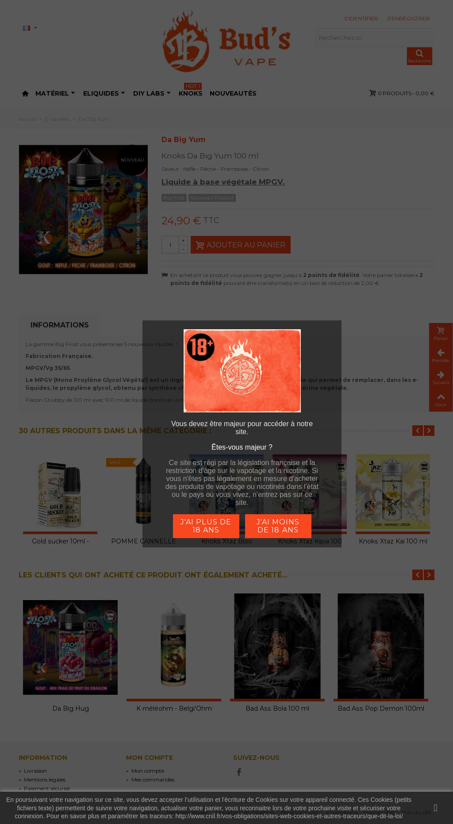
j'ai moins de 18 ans (278, 526)
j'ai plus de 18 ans (205, 526)
